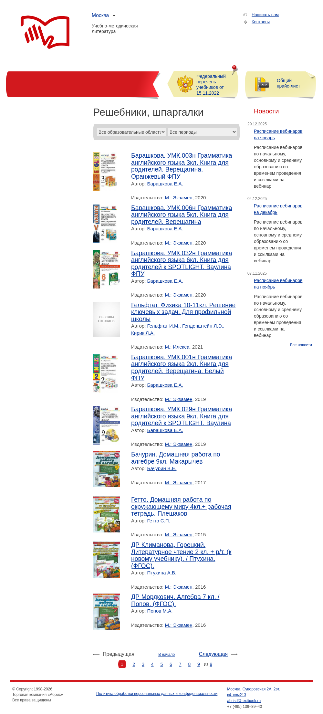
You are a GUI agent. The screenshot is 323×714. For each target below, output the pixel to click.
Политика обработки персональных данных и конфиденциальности (156, 693)
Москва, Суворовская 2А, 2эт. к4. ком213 (253, 692)
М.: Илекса (177, 347)
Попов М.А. (160, 611)
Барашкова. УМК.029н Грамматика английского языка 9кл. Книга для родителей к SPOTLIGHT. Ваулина (181, 416)
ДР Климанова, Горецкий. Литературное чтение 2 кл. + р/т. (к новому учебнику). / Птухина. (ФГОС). (181, 555)
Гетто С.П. (158, 520)
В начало (166, 654)
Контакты (261, 21)
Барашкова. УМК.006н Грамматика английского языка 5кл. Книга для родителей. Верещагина (181, 215)
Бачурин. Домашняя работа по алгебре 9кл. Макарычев (175, 458)
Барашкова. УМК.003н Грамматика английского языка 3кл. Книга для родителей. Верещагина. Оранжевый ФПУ (181, 166)
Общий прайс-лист (288, 83)
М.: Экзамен (179, 197)
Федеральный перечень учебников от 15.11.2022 (211, 85)
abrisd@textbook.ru (244, 700)
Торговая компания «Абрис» (45, 32)
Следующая (213, 654)
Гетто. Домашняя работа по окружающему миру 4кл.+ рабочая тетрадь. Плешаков (181, 506)
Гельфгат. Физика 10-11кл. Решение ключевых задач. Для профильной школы (183, 312)
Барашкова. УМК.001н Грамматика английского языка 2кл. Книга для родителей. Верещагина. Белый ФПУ (181, 368)
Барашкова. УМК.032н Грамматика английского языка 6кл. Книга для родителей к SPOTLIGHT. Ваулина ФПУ (181, 264)
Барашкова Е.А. (165, 183)
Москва (100, 15)
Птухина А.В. (162, 572)
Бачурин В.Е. (162, 468)
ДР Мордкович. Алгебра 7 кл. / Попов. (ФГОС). (175, 600)
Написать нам (265, 14)
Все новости (301, 345)
